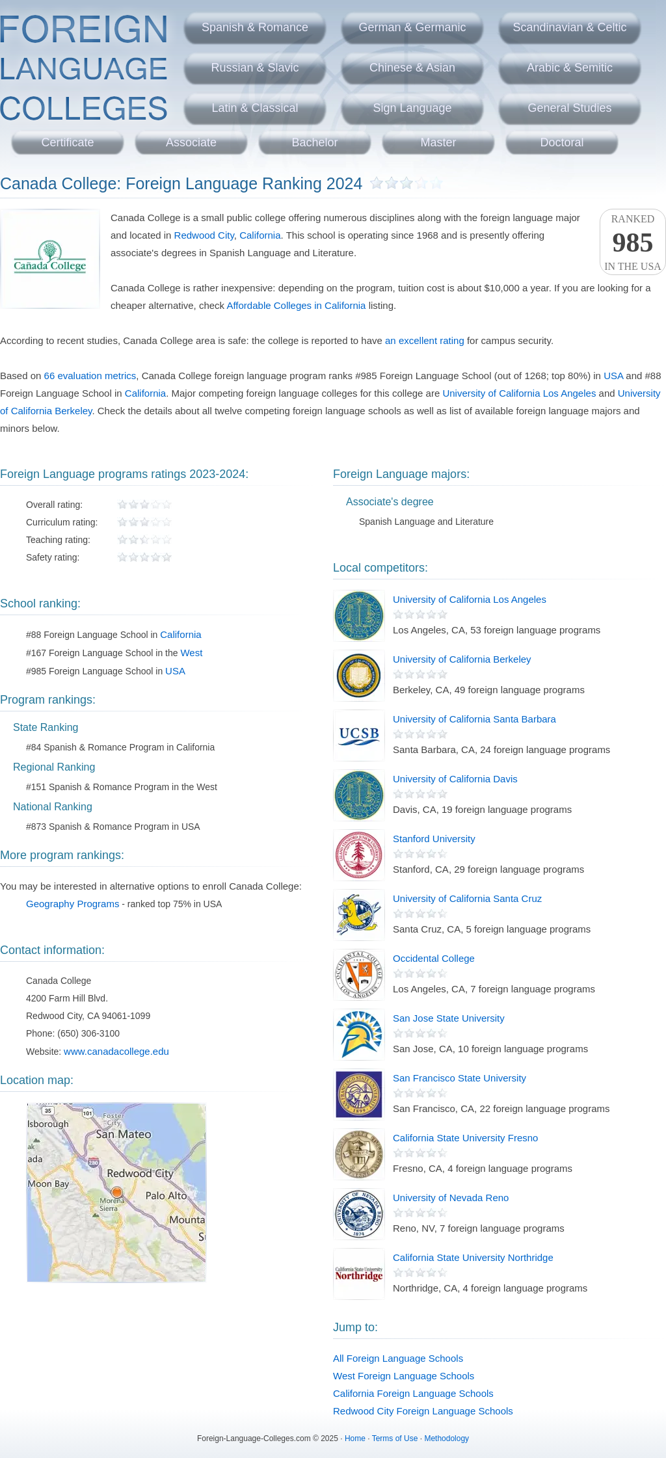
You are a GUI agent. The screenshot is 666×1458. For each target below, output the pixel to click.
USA (613, 375)
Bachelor (314, 142)
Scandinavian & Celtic (569, 27)
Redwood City (204, 235)
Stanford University (434, 838)
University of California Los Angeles (519, 393)
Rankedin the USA (632, 242)
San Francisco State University (459, 1077)
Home (355, 1438)
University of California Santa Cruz (467, 898)
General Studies (569, 107)
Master (438, 142)
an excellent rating (424, 340)
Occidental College (434, 958)
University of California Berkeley (462, 659)
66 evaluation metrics (90, 375)
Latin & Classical (254, 107)
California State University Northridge (473, 1257)
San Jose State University (449, 1018)
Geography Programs (72, 903)
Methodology (446, 1438)
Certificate (67, 142)
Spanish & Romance (255, 27)
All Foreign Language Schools (398, 1358)
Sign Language (412, 107)
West (191, 652)
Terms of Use (395, 1438)
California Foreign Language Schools (413, 1393)
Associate (191, 142)
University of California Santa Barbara (474, 718)
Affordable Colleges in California (296, 305)
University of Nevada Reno (451, 1197)
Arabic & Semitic (570, 67)
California (259, 235)
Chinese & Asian (412, 67)
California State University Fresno (465, 1137)
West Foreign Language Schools (403, 1375)
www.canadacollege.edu (116, 1051)
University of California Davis (455, 778)
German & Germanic (412, 27)
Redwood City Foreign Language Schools (423, 1410)
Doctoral (561, 142)
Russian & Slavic (255, 67)
